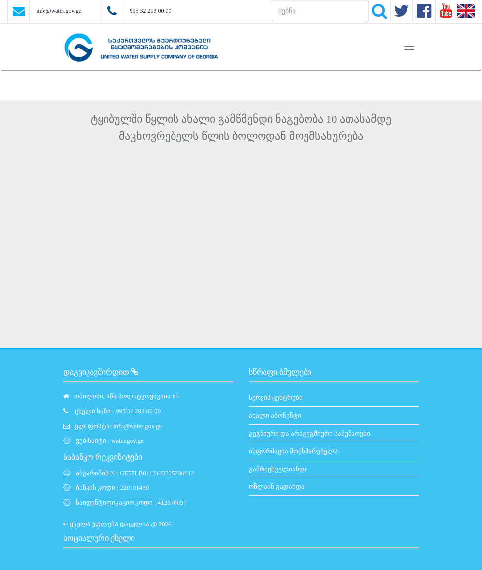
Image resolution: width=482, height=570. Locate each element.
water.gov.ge (127, 440)
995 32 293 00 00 (150, 10)
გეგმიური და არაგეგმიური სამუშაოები (310, 433)
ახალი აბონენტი (275, 415)
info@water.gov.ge (58, 10)
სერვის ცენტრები (276, 397)
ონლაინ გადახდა (277, 486)
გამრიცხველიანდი (278, 469)
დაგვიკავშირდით (100, 372)
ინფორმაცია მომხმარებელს (293, 451)
